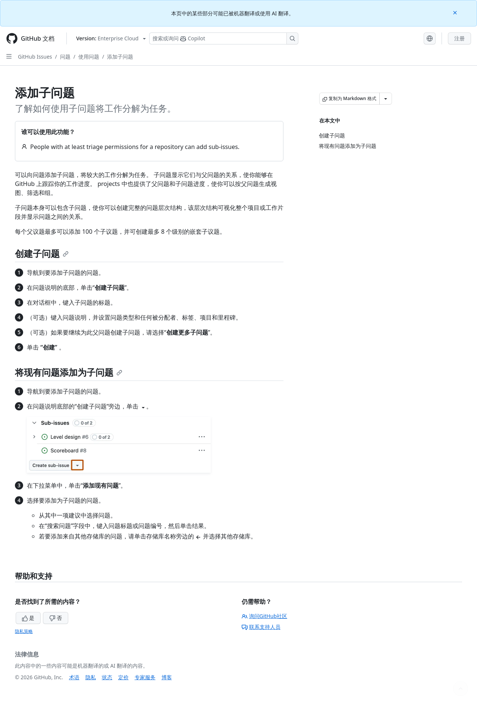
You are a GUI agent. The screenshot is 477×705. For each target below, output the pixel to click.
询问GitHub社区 (265, 615)
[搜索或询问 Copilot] (223, 38)
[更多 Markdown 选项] (385, 99)
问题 (65, 56)
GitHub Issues (35, 56)
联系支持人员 (261, 626)
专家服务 (145, 677)
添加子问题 (120, 56)
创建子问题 (42, 253)
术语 (74, 677)
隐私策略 (24, 631)
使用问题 (88, 56)
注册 (459, 38)
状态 (107, 677)
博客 (166, 677)
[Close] (456, 12)
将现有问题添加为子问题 (68, 372)
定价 (123, 677)
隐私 (90, 677)
